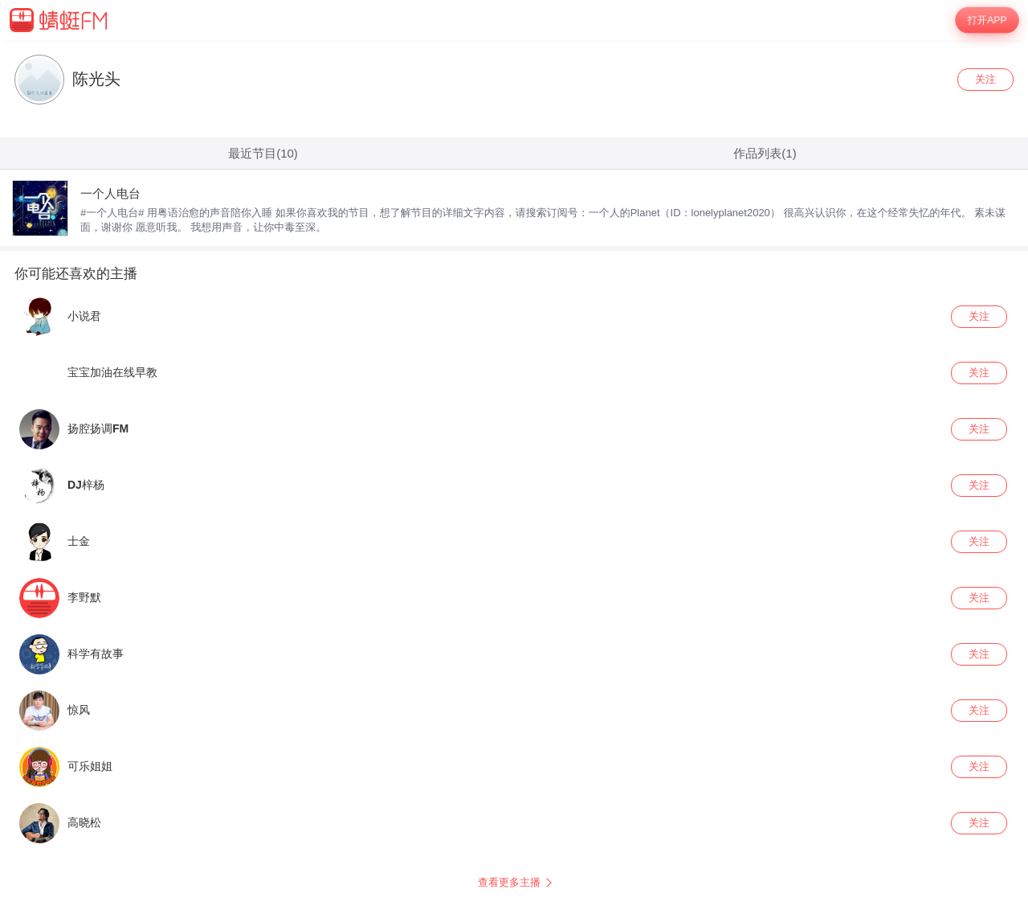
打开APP (987, 20)
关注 (985, 79)
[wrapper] (514, 477)
